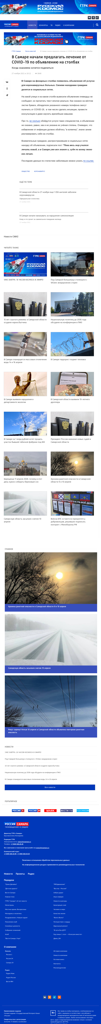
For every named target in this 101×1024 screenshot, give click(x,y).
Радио (57, 25)
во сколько (35, 121)
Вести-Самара (10, 877)
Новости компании (60, 940)
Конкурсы (43, 25)
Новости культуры (60, 886)
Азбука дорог (58, 877)
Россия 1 (9, 939)
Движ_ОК (57, 923)
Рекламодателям (59, 953)
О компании (68, 25)
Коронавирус (39, 171)
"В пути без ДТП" (59, 915)
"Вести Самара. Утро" (13, 923)
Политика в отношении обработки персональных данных (46, 845)
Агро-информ (58, 882)
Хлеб (7, 919)
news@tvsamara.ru (24, 826)
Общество (25, 171)
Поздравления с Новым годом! (16, 902)
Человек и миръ (59, 894)
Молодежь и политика (13, 898)
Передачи (9, 865)
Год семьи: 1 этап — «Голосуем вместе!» (67, 919)
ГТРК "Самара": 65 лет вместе (16, 886)
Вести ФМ (9, 966)
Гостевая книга (58, 944)
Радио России (11, 962)
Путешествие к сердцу (61, 907)
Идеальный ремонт (60, 911)
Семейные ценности (12, 911)
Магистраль (9, 890)
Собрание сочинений (12, 915)
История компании (60, 936)
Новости (32, 25)
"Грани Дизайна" (11, 869)
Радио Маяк (10, 958)
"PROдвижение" (59, 869)
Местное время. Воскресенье (15, 894)
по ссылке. (88, 161)
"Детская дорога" (11, 873)
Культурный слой (59, 890)
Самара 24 (9, 947)
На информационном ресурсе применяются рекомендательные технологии (53, 849)
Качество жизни (59, 898)
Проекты (20, 858)
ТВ (51, 25)
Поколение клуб (11, 907)
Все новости (50, 772)
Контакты (57, 948)
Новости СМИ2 (11, 237)
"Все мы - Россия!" (60, 873)
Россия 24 (9, 943)
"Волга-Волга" (58, 902)
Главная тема (9, 882)
